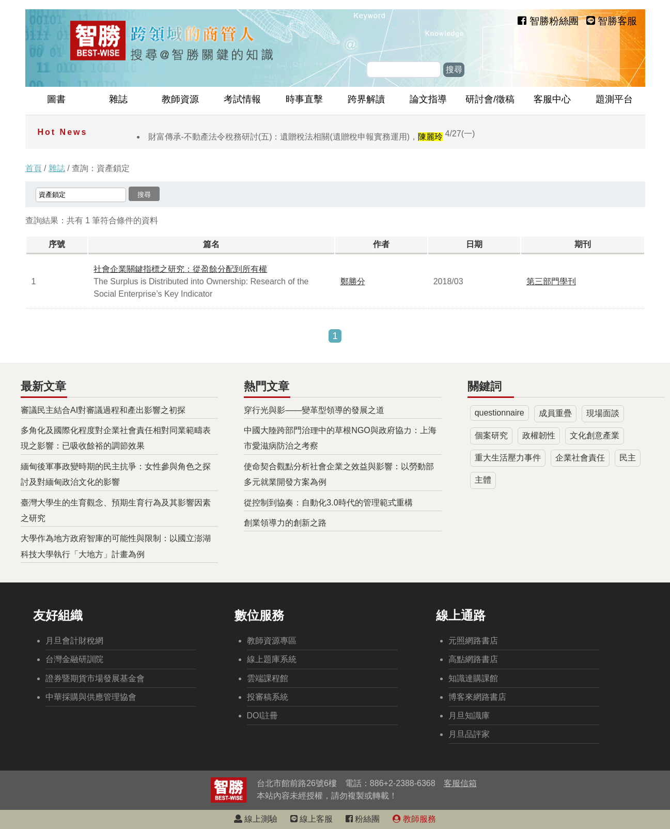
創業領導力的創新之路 (285, 522)
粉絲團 (363, 819)
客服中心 (552, 99)
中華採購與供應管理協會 (90, 697)
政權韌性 (538, 435)
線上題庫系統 (272, 659)
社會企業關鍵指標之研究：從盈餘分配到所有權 (180, 269)
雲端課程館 (267, 678)
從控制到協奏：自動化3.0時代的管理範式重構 (328, 502)
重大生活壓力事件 (508, 457)
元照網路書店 (473, 640)
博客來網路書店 (477, 697)
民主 (627, 457)
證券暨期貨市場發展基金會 (95, 678)
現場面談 (602, 413)
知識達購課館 (473, 678)
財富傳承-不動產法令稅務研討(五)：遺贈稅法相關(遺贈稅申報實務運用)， (311, 136)
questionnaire (499, 412)
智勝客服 (611, 21)
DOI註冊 (262, 715)
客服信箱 (460, 783)
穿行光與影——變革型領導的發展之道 (314, 410)
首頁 (33, 168)
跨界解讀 (366, 99)
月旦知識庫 (469, 715)
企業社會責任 (580, 457)
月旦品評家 (469, 734)
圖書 (56, 99)
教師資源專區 (272, 640)
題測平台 (614, 99)
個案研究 (491, 435)
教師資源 (180, 99)
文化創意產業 (594, 435)
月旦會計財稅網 (74, 640)
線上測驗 (255, 819)
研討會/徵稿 (490, 99)
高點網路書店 (473, 659)
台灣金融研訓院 (74, 659)
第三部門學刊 (551, 281)
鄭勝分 (352, 281)
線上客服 (311, 819)
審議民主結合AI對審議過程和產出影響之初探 (103, 410)
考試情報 (242, 99)
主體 (483, 479)
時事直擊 (304, 99)
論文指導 (428, 99)
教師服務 (414, 819)
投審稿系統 (267, 697)
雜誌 (118, 99)
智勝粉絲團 (548, 21)
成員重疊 (555, 413)
